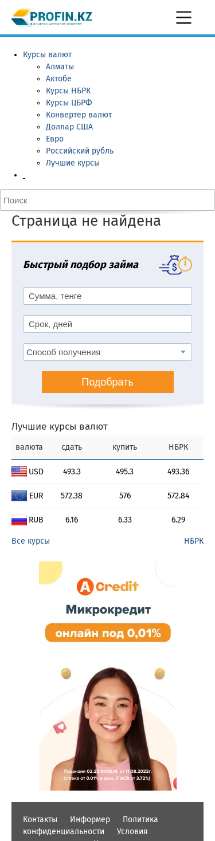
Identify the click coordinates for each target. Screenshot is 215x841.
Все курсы (30, 541)
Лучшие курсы (73, 163)
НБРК (194, 541)
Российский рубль (80, 151)
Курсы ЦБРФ (69, 103)
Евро (55, 139)
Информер (90, 819)
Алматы (60, 67)
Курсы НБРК (68, 91)
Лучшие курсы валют (59, 427)
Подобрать (107, 382)
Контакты (40, 819)
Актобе (59, 79)
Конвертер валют (79, 115)
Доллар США (69, 127)
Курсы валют (47, 55)
